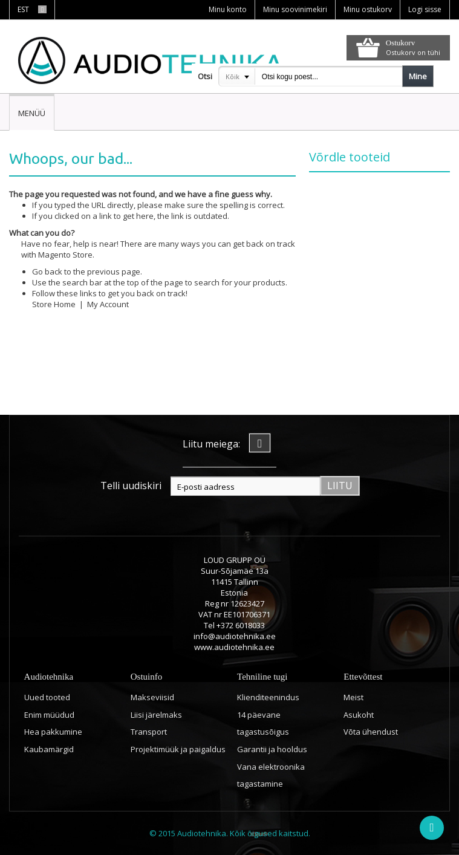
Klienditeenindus (268, 697)
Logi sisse (424, 9)
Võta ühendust (370, 731)
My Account (108, 304)
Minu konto (228, 9)
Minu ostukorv (367, 9)
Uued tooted (47, 697)
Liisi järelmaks (156, 714)
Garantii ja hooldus (272, 749)
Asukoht (358, 714)
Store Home (54, 304)
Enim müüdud (49, 714)
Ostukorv (400, 42)
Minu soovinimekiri (295, 9)
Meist (353, 697)
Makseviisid (152, 697)
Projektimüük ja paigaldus (178, 749)
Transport (149, 731)
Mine (418, 76)
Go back (47, 271)
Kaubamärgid (49, 749)
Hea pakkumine (53, 731)
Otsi (205, 76)
